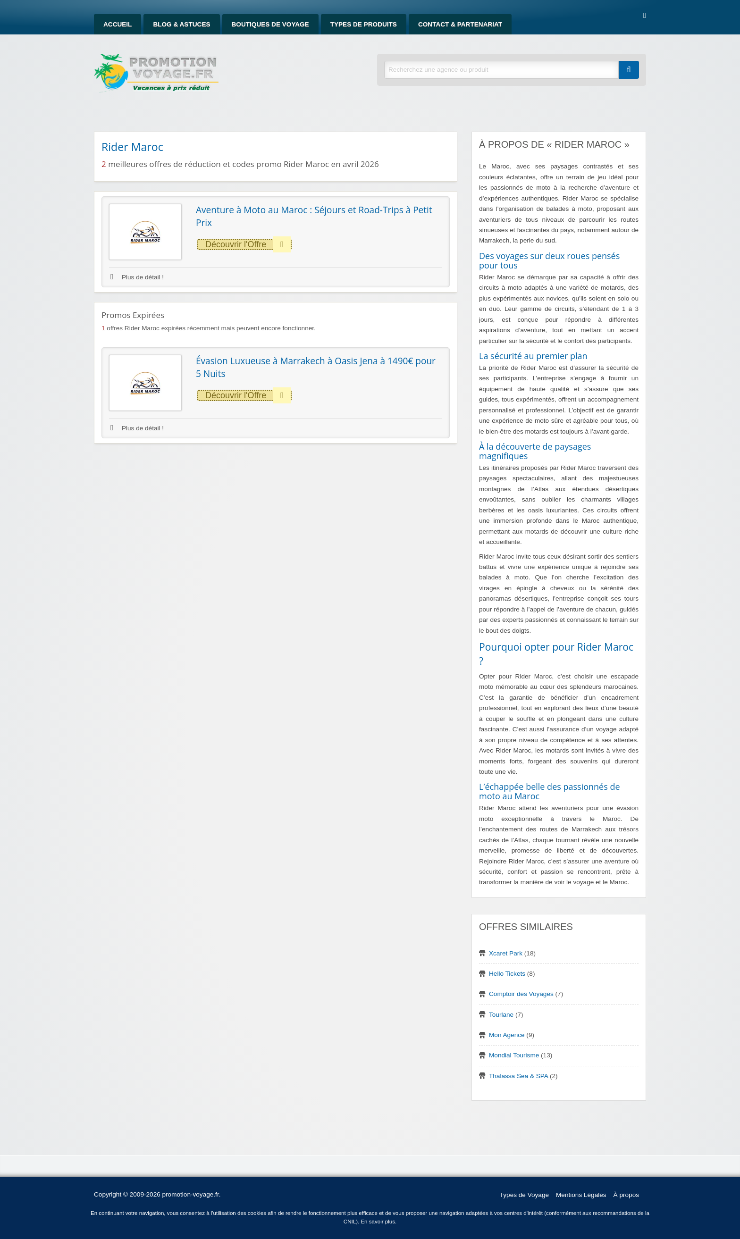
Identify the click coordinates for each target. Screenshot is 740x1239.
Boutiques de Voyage (270, 24)
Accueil (117, 24)
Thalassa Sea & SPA (518, 1076)
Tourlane (501, 1014)
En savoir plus (378, 1221)
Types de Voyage (524, 1194)
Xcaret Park (505, 953)
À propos (626, 1194)
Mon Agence (507, 1034)
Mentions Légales (581, 1194)
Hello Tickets (507, 973)
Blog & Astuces (181, 24)
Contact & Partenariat (460, 24)
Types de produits (363, 24)
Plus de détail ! (137, 277)
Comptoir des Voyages (521, 993)
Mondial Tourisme (514, 1055)
